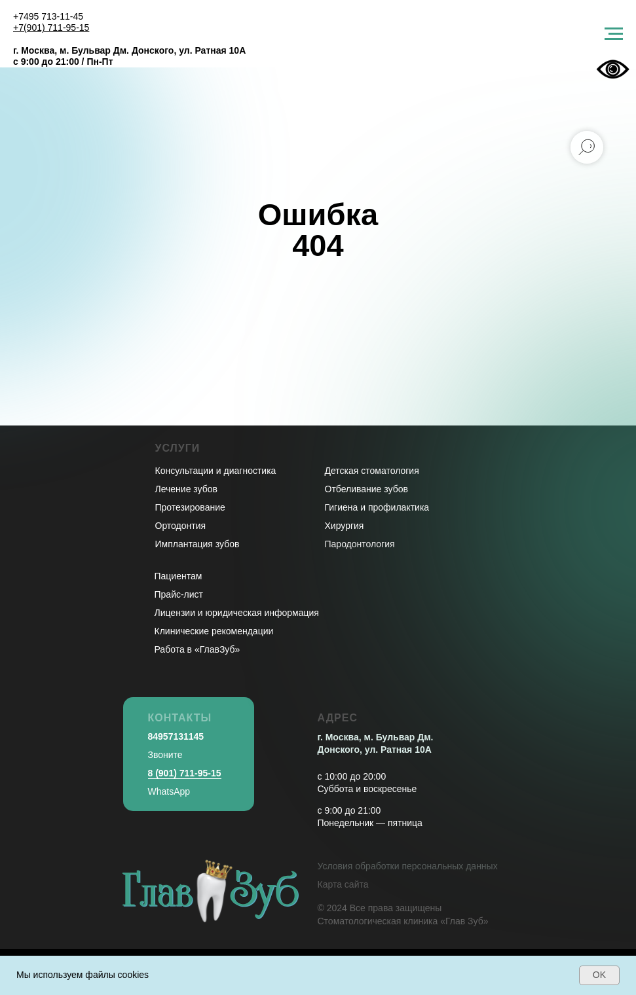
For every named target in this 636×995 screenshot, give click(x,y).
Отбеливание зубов (366, 489)
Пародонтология (360, 544)
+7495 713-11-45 (48, 16)
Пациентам (178, 576)
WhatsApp (169, 791)
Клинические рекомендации (214, 631)
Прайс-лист (179, 594)
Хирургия (344, 525)
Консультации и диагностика (215, 470)
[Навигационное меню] (614, 34)
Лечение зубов (186, 489)
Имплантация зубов (197, 544)
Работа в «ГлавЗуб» (197, 649)
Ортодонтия (180, 525)
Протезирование (190, 507)
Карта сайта (343, 884)
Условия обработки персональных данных (408, 866)
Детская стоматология (372, 470)
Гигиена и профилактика (377, 507)
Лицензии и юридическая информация (237, 612)
